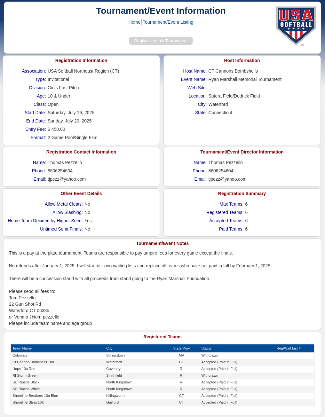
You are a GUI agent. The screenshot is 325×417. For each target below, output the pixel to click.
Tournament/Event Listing (168, 22)
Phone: (39, 170)
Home (134, 22)
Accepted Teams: (226, 220)
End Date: (36, 120)
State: (201, 112)
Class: (40, 104)
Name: (39, 162)
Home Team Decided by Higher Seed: (45, 220)
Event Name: (194, 79)
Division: (37, 87)
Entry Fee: (35, 129)
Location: (198, 95)
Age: (41, 95)
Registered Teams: (224, 212)
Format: (38, 137)
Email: (40, 179)
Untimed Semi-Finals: (61, 229)
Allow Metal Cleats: (64, 204)
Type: (40, 79)
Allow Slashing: (67, 212)
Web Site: (197, 87)
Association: (34, 71)
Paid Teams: (231, 229)
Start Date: (35, 112)
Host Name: (195, 71)
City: (202, 104)
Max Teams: (231, 204)
